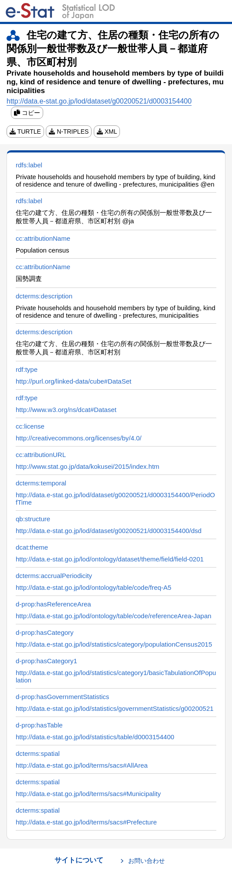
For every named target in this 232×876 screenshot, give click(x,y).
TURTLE (25, 131)
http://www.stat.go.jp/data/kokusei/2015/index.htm (87, 466)
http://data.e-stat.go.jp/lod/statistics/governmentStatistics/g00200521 (115, 708)
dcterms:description (44, 296)
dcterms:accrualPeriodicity (54, 575)
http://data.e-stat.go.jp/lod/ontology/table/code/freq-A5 (93, 587)
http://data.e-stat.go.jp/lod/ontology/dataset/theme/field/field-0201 (110, 559)
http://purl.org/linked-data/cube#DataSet (73, 381)
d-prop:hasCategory (45, 632)
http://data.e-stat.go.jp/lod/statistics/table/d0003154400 (95, 737)
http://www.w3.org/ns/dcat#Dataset (66, 409)
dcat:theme (32, 547)
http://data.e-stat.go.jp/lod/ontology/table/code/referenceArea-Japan (114, 616)
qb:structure (33, 519)
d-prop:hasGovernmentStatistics (62, 696)
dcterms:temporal (41, 483)
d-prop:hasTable (39, 725)
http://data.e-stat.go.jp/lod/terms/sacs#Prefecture (86, 822)
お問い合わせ (146, 861)
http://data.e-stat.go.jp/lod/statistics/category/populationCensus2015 (114, 644)
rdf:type (27, 369)
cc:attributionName (43, 238)
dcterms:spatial (38, 753)
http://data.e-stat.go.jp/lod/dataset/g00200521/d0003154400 (99, 101)
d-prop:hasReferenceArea (53, 604)
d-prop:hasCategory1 (46, 661)
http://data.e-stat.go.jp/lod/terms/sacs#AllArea (82, 765)
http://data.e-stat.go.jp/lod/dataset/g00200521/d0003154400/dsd (108, 530)
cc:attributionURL (41, 454)
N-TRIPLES (69, 131)
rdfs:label (29, 165)
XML (107, 131)
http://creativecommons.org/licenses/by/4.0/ (78, 438)
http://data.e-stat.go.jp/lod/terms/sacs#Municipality (88, 793)
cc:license (30, 426)
